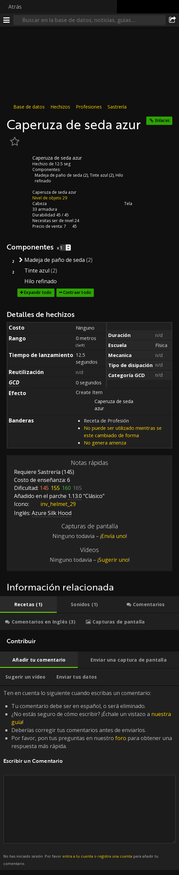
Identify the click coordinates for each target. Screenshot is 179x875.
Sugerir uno (114, 559)
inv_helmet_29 (53, 504)
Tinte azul (99, 175)
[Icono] (18, 163)
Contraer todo (77, 292)
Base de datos (29, 107)
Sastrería (117, 107)
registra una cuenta (115, 856)
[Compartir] (172, 20)
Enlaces (162, 120)
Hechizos (60, 107)
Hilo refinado (40, 281)
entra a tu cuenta (77, 856)
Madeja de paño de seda (58, 175)
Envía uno (113, 536)
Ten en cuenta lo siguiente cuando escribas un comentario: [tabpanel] (89, 778)
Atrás (15, 6)
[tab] (28, 604)
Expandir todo (37, 292)
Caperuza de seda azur (54, 192)
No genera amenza (105, 442)
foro (120, 738)
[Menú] (6, 20)
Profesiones (89, 107)
